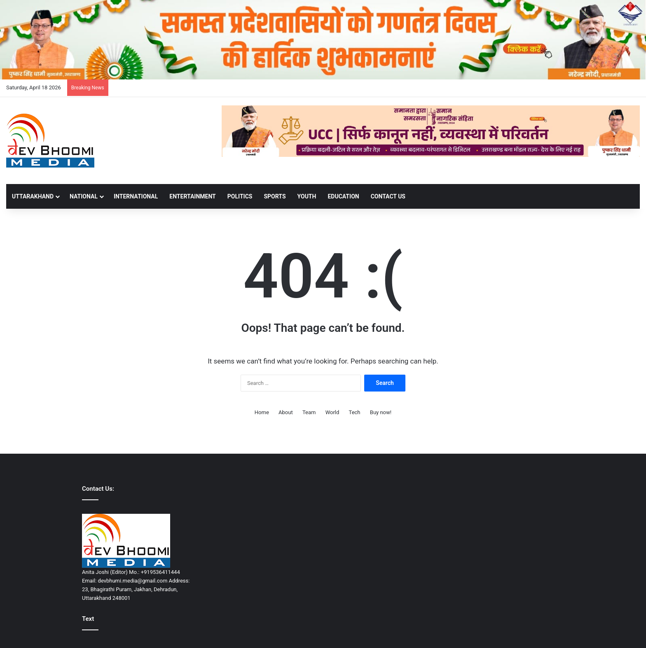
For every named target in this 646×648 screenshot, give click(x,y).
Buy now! (380, 412)
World (332, 412)
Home (262, 412)
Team (309, 412)
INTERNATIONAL (136, 196)
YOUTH (306, 196)
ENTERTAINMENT (192, 196)
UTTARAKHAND (33, 196)
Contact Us (388, 196)
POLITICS (240, 196)
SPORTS (275, 196)
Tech (354, 412)
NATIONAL (84, 196)
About (286, 412)
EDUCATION (343, 196)
